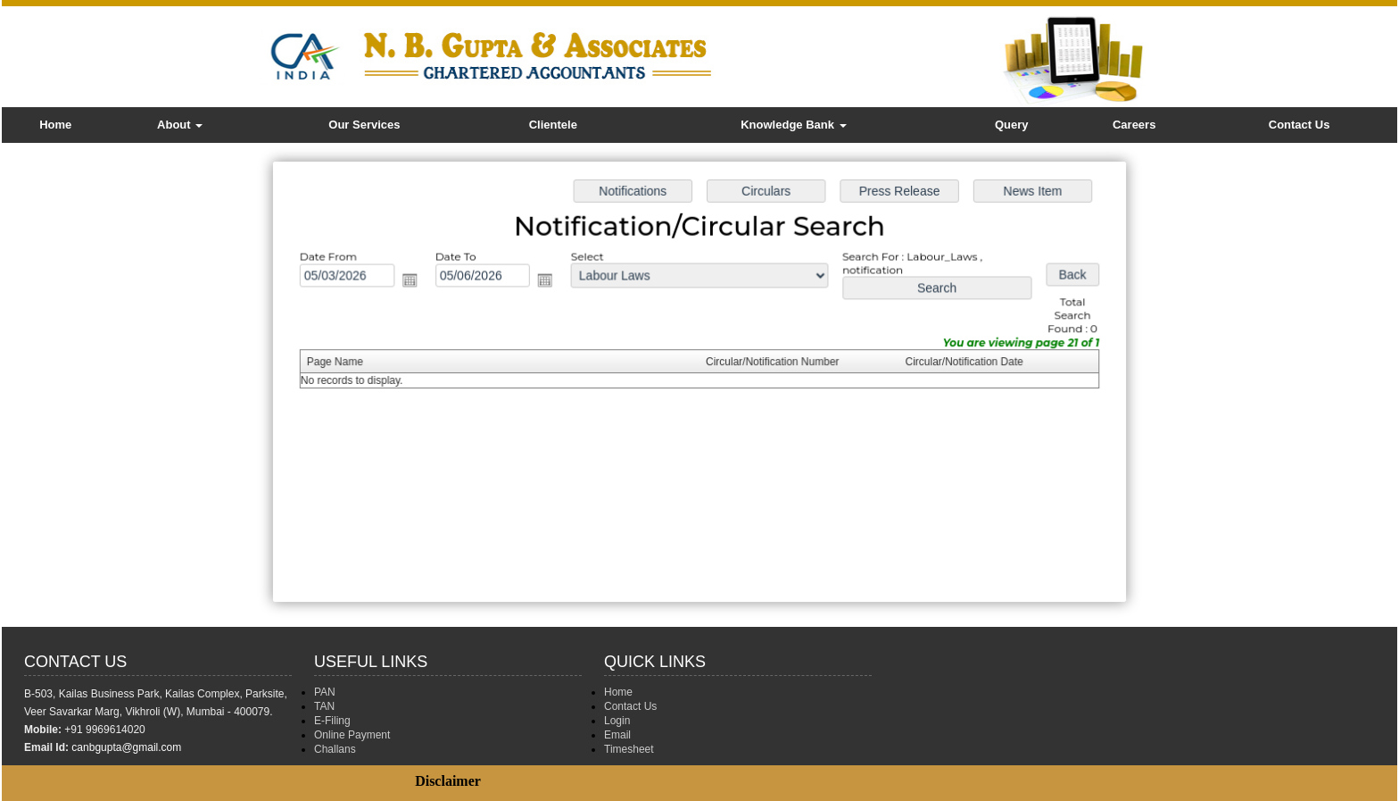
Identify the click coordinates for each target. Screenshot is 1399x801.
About (180, 124)
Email (617, 735)
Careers (1134, 124)
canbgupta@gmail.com (126, 747)
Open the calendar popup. (419, 283)
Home (55, 124)
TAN (324, 706)
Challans (335, 749)
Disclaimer (448, 780)
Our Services (364, 124)
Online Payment (352, 735)
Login (617, 720)
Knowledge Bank (793, 124)
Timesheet (629, 749)
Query (1012, 124)
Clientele (553, 124)
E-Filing (332, 720)
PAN (324, 692)
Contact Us (1299, 124)
